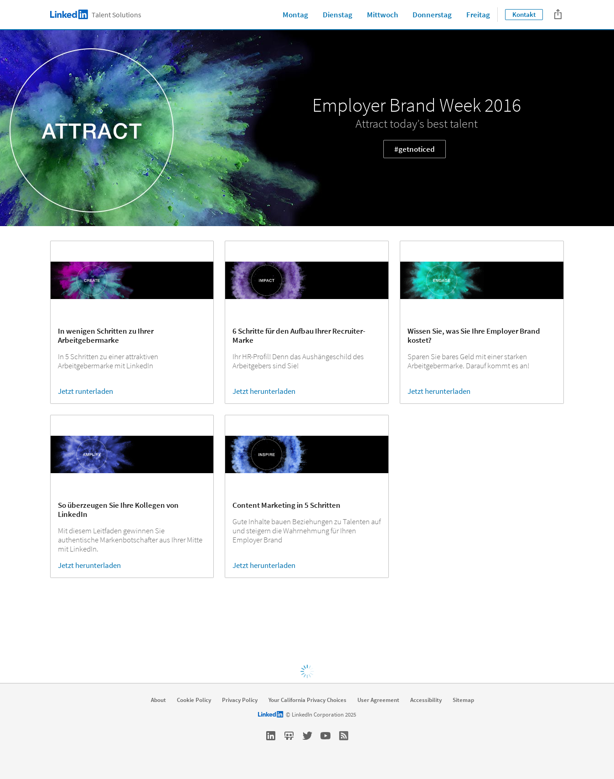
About (158, 700)
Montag (295, 15)
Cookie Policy (194, 700)
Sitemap (463, 700)
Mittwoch (382, 15)
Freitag (478, 15)
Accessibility (426, 700)
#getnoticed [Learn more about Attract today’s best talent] (414, 149)
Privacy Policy (240, 700)
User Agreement (378, 700)
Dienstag (337, 15)
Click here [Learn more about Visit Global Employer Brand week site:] (305, 636)
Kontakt (524, 14)
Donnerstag (432, 15)
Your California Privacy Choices (307, 700)
